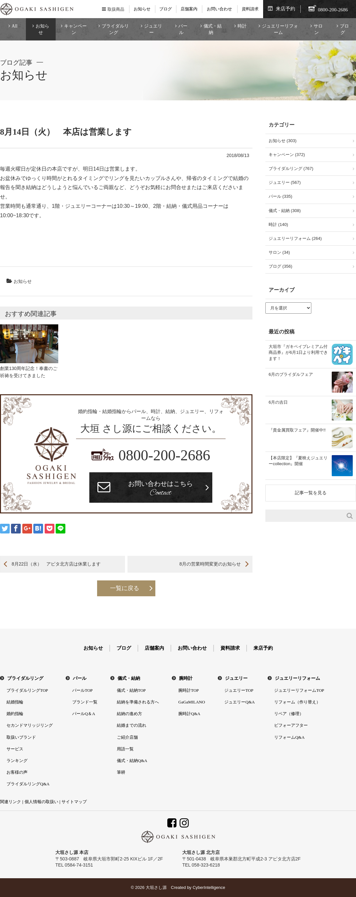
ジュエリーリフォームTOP (299, 690)
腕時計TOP (188, 690)
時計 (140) (278, 224)
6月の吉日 (278, 402)
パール (182, 29)
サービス (14, 748)
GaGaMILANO (191, 702)
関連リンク (10, 801)
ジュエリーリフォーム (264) (295, 238)
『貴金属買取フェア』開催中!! (297, 430)
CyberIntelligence (209, 887)
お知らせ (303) (282, 140)
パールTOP (82, 690)
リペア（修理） (289, 713)
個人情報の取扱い (41, 801)
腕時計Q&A (189, 713)
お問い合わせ (219, 8)
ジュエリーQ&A (239, 702)
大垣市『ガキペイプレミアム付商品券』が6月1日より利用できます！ (298, 352)
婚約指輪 (14, 713)
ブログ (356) (280, 266)
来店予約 (285, 8)
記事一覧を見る (311, 492)
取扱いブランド (21, 737)
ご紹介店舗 (127, 737)
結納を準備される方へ (138, 702)
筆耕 (121, 772)
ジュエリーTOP (238, 690)
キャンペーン (75, 29)
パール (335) (280, 196)
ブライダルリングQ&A (28, 783)
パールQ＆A (83, 713)
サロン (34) (279, 252)
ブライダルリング (115, 29)
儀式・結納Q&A (132, 760)
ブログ (165, 8)
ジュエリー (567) (285, 182)
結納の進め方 (129, 713)
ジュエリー (153, 29)
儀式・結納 (213, 29)
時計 (242, 26)
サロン (318, 29)
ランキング (17, 760)
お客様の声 (17, 772)
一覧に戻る (124, 588)
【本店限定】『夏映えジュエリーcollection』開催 (298, 460)
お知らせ (142, 8)
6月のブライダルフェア (291, 374)
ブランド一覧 (84, 702)
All (14, 26)
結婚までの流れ (131, 725)
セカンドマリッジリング (29, 725)
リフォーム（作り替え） (297, 702)
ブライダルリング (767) (291, 168)
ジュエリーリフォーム (280, 29)
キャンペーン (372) (287, 154)
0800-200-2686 (164, 455)
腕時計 (186, 678)
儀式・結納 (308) (285, 210)
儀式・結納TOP (131, 690)
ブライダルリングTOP (27, 690)
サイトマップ (74, 801)
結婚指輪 (14, 702)
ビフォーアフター (291, 725)
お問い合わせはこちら (160, 489)
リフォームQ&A (289, 737)
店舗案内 (189, 8)
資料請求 (250, 8)
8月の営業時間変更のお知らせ (210, 563)
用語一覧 (125, 748)
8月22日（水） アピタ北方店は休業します (56, 563)
